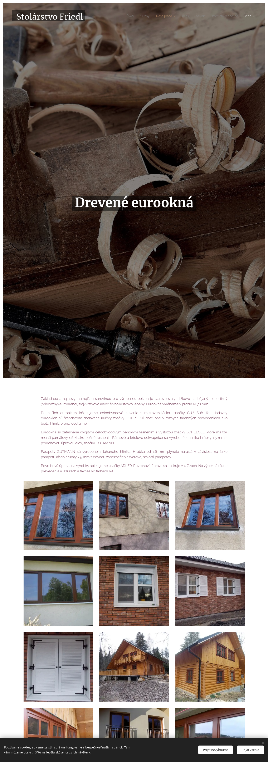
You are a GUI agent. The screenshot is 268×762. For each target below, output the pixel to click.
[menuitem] (122, 16)
